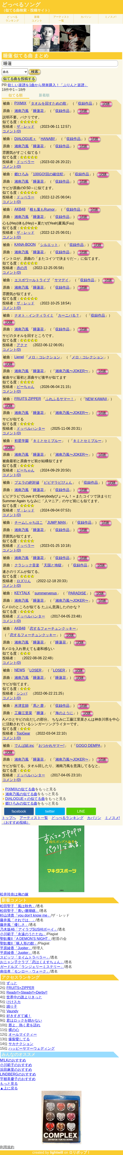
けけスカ (13, 1002)
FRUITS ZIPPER (27, 399)
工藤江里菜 (23, 713)
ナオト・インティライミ (34, 315)
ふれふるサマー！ (60, 399)
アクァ (22, 345)
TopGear (23, 733)
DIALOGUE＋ (25, 139)
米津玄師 (21, 705)
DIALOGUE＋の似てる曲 (25, 799)
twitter (50, 811)
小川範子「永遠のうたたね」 (23, 934)
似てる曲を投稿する (19, 79)
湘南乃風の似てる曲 (21, 794)
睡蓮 (40, 713)
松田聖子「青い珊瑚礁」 (19, 911)
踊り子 (11, 1006)
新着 (37, 18)
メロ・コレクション (44, 357)
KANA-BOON (25, 244)
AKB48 (20, 209)
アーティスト (61, 18)
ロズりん (24, 581)
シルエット (49, 245)
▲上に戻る (9, 1088)
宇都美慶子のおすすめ (18, 1079)
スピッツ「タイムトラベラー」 (25, 957)
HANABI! (48, 139)
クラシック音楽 (26, 565)
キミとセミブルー (47, 441)
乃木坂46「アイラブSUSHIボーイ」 (29, 929)
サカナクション (20, 1044)
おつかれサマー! (51, 745)
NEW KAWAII (96, 399)
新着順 (44, 95)
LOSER (36, 670)
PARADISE (77, 593)
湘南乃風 (21, 111)
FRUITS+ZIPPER (20, 988)
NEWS (19, 670)
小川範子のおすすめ (16, 1065)
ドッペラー (25, 162)
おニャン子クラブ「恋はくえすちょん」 (32, 962)
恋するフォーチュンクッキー (53, 628)
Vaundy (12, 1011)
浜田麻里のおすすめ (16, 1069)
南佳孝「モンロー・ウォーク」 (25, 971)
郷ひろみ (21, 174)
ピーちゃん (25, 387)
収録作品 (85, 103)
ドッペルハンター (31, 428)
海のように (64, 713)
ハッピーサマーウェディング (31, 1048)
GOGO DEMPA (88, 745)
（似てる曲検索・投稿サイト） (27, 10)
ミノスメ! (110, 16)
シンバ (22, 693)
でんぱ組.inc (24, 745)
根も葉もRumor (42, 209)
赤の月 (22, 268)
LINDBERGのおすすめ (18, 1074)
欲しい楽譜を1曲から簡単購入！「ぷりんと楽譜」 (48, 85)
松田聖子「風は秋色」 (18, 906)
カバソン (86, 16)
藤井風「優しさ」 (14, 925)
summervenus (45, 593)
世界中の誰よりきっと (24, 997)
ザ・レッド (25, 126)
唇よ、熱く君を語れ (24, 1025)
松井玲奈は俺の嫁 (14, 894)
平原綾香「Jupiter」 (16, 948)
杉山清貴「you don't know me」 (25, 915)
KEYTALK (22, 593)
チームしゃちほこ (28, 522)
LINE (81, 811)
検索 (34, 72)
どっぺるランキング (67, 818)
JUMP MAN (56, 522)
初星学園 (21, 441)
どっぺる (12, 18)
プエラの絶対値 (26, 482)
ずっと (11, 983)
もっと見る (9, 1083)
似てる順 (15, 95)
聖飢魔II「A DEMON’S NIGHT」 (25, 939)
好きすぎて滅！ (18, 1016)
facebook (19, 811)
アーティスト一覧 (34, 818)
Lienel (19, 357)
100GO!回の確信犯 (48, 174)
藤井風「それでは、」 (18, 920)
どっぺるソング (21, 5)
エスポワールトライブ (32, 280)
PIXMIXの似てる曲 (20, 789)
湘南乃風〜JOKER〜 (71, 371)
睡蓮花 (38, 111)
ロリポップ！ (79, 1152)
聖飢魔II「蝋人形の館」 (19, 943)
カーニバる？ (68, 315)
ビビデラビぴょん (58, 482)
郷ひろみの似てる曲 (21, 803)
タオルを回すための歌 (48, 103)
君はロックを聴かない (24, 1020)
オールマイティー (22, 1034)
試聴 (106, 104)
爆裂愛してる (19, 1039)
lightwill (56, 1152)
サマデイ (61, 280)
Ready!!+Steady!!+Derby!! (26, 992)
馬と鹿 (38, 705)
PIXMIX (20, 103)
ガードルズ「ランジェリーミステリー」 (32, 967)
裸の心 (13, 1030)
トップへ (9, 818)
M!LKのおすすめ (13, 1060)
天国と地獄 (53, 565)
